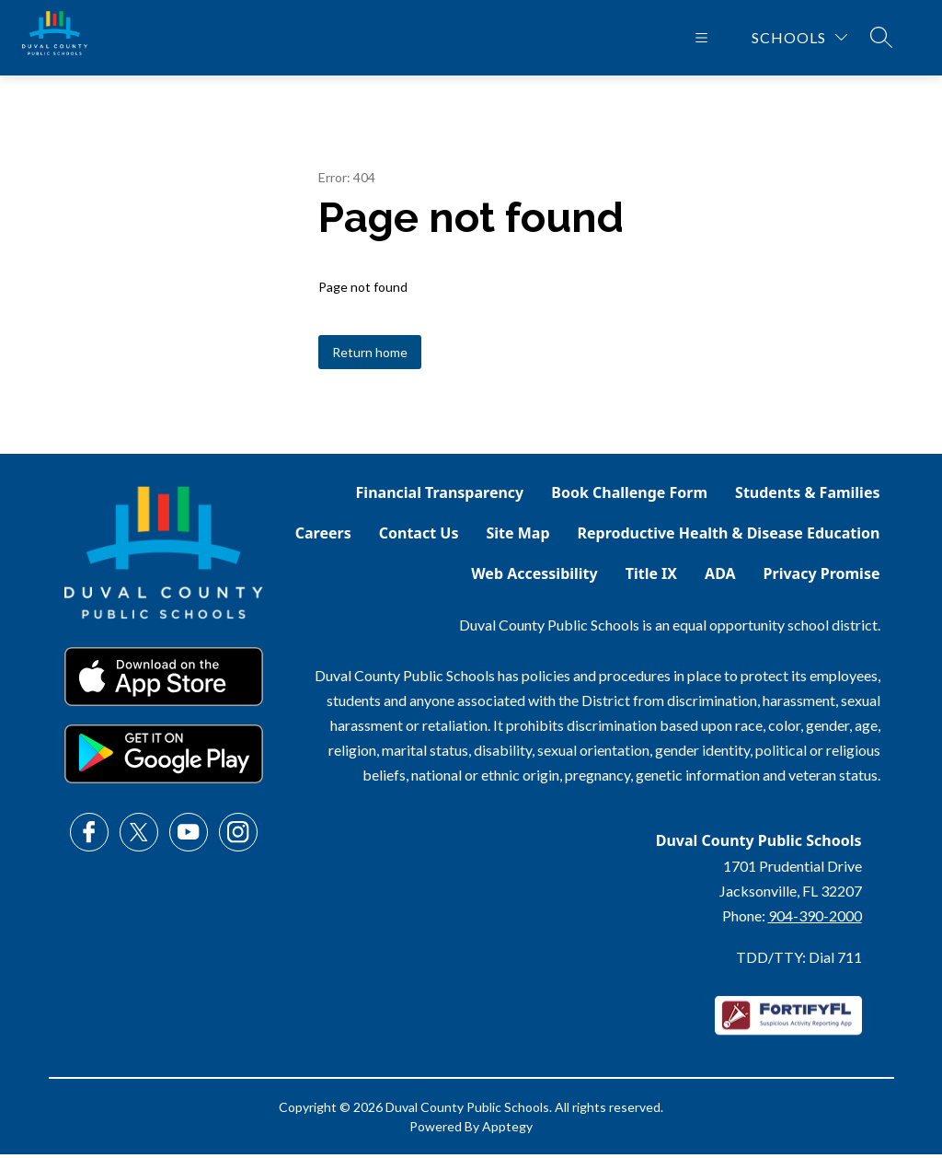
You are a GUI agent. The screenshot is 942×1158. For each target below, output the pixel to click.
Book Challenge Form (629, 496)
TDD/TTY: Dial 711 (799, 960)
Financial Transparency (440, 496)
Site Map (517, 537)
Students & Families (807, 496)
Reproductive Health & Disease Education (729, 537)
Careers (323, 537)
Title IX (651, 577)
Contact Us (419, 537)
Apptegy (507, 1130)
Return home (370, 356)
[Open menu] (701, 40)
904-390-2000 (815, 919)
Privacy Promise (822, 577)
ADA (720, 577)
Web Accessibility (534, 577)
